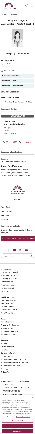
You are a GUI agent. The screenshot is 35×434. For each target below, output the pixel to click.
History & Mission (7, 347)
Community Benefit (8, 353)
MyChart (17, 200)
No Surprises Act (7, 288)
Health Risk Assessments (10, 300)
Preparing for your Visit (9, 279)
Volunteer (4, 350)
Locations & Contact (10, 81)
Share (12, 71)
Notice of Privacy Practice (14, 394)
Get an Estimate (7, 282)
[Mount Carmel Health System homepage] (9, 10)
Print (4, 71)
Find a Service (6, 216)
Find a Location (6, 211)
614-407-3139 (7, 64)
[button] (32, 5)
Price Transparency (8, 285)
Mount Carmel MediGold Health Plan (14, 363)
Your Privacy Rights (11, 391)
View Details (25, 142)
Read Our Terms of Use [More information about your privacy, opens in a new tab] (23, 418)
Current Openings (7, 322)
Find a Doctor (6, 207)
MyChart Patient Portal (9, 272)
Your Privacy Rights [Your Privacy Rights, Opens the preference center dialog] (17, 422)
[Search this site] (17, 256)
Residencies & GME (8, 335)
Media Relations (7, 356)
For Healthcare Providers (10, 331)
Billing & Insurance (8, 275)
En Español (5, 372)
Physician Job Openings (10, 325)
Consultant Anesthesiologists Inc (14, 122)
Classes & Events (7, 307)
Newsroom (5, 369)
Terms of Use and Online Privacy (17, 388)
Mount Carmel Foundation (10, 366)
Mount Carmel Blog (8, 313)
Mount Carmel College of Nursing (13, 359)
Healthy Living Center (9, 310)
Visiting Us (5, 343)
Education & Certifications (12, 86)
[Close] (33, 399)
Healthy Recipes (7, 303)
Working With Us (7, 328)
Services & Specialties (11, 76)
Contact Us (5, 220)
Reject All (17, 427)
